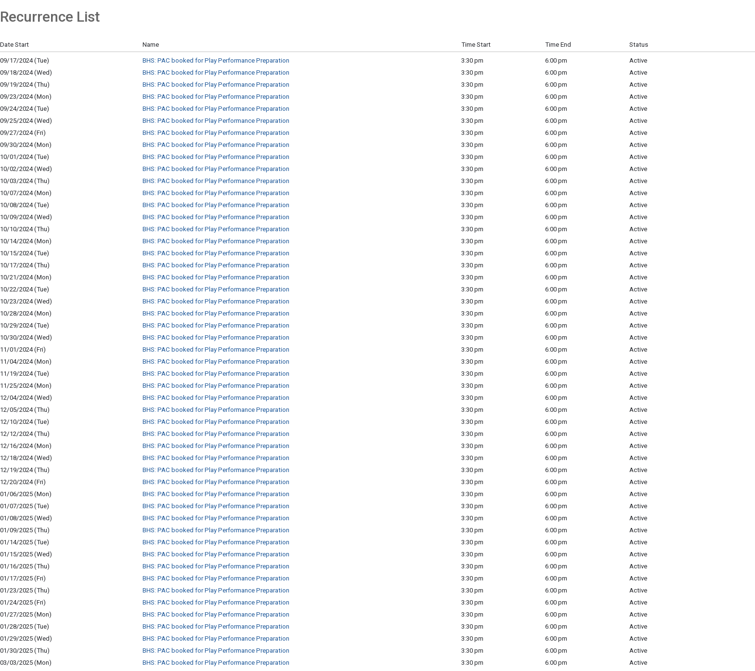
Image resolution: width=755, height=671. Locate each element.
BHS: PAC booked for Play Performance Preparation (216, 60)
